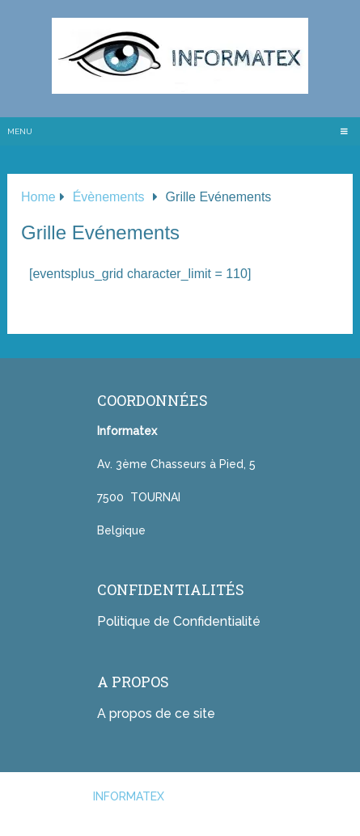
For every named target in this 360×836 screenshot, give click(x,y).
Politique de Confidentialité (178, 621)
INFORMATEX (128, 796)
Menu (19, 131)
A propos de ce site (156, 713)
